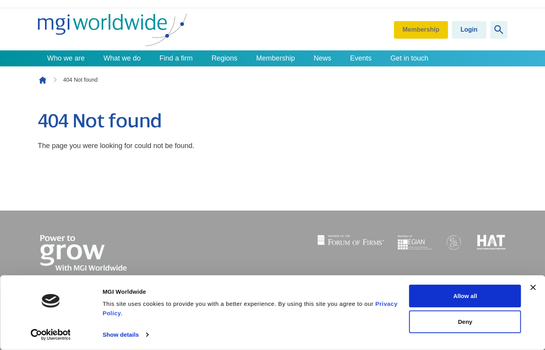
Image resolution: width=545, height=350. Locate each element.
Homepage (42, 80)
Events (361, 58)
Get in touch (409, 58)
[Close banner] (533, 287)
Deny (465, 321)
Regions (224, 58)
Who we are (66, 58)
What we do (122, 58)
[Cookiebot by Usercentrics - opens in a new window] (50, 335)
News (322, 58)
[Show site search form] (498, 30)
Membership (421, 29)
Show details (121, 334)
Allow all (465, 296)
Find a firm (176, 58)
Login (469, 29)
